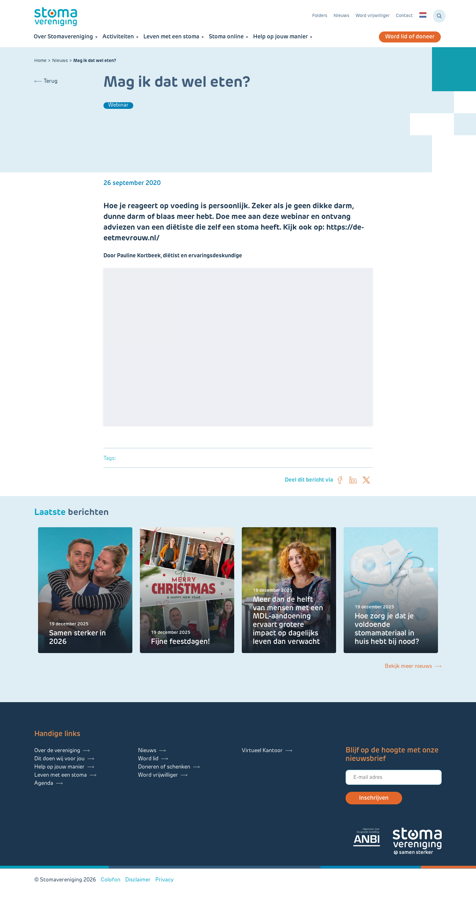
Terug (51, 81)
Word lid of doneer (409, 37)
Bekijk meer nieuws (408, 666)
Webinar (118, 105)
